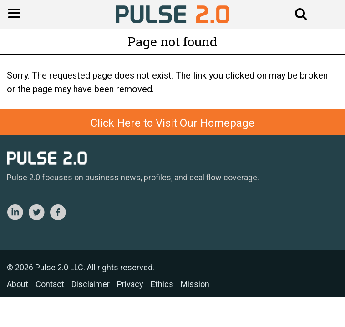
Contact (50, 284)
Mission (195, 284)
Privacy (130, 284)
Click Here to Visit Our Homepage (172, 123)
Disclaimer (90, 284)
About (17, 284)
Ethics (162, 284)
